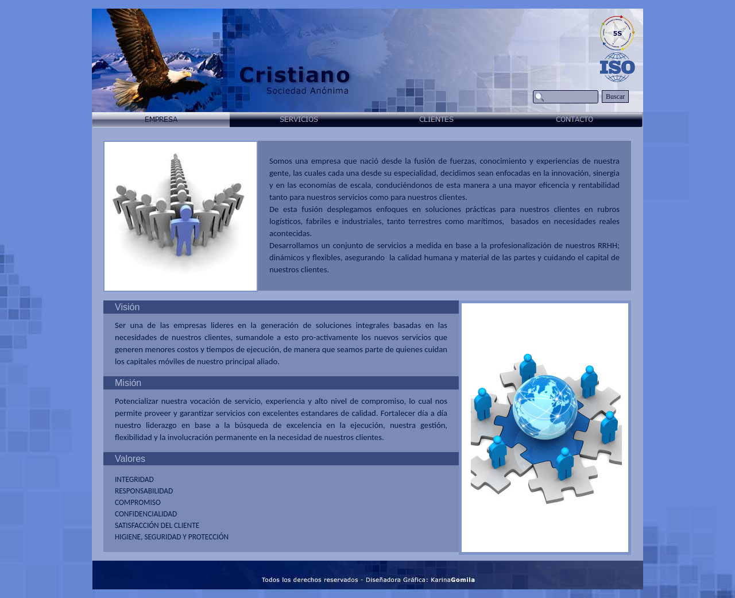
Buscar (615, 96)
